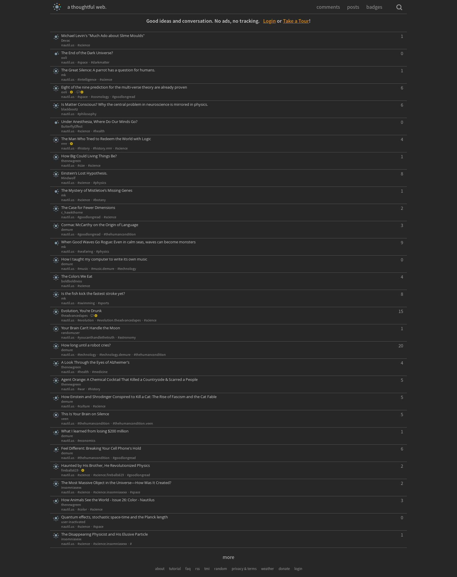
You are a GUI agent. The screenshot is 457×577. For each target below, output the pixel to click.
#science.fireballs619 (108, 475)
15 (400, 311)
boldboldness (71, 281)
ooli (64, 57)
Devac (65, 40)
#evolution (86, 320)
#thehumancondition (120, 234)
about (159, 568)
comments (328, 6)
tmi (207, 568)
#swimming (86, 303)
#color (82, 509)
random (220, 568)
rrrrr (64, 143)
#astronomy (127, 337)
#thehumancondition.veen (133, 423)
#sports (103, 303)
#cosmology (100, 96)
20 (400, 345)
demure (67, 229)
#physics (99, 182)
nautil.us (67, 45)
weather (267, 568)
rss (197, 568)
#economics (86, 440)
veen (64, 418)
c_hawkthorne (72, 212)
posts (353, 6)
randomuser (70, 332)
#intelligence (87, 79)
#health (99, 131)
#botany (99, 200)
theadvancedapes (74, 315)
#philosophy (87, 114)
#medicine (100, 372)
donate (284, 568)
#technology (126, 268)
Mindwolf (68, 178)
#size (81, 165)
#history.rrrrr (102, 148)
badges (374, 6)
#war (81, 389)
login (298, 568)
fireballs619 (69, 470)
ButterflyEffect (71, 126)
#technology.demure (115, 354)
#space (83, 62)
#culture (84, 406)
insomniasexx (71, 487)
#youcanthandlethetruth (96, 337)
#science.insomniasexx (110, 492)
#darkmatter (100, 62)
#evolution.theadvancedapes (119, 320)
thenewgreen (71, 161)
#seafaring (85, 251)
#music (83, 268)
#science (84, 45)
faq (188, 568)
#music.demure (102, 268)
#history (84, 148)
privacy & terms (244, 568)
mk (63, 75)
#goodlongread (123, 96)
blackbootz (69, 109)
